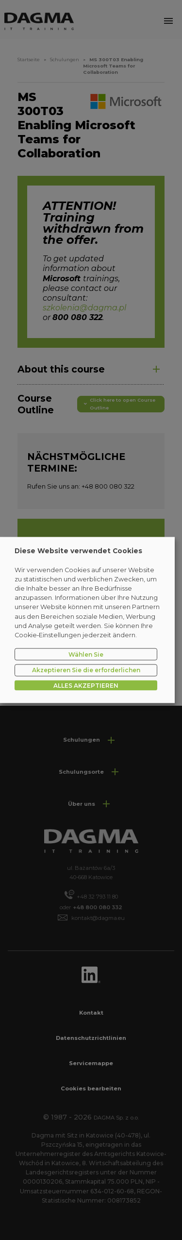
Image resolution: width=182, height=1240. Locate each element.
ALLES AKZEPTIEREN (85, 685)
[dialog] (87, 620)
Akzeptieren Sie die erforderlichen (86, 670)
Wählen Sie (85, 654)
